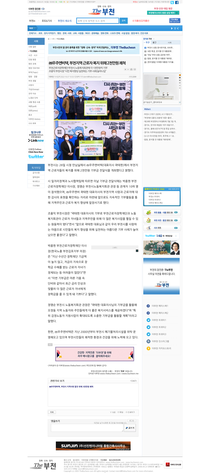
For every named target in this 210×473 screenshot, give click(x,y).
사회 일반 (32, 47)
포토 (40, 33)
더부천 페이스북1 (160, 306)
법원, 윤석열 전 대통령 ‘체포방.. (158, 59)
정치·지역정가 (49, 33)
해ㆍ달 (65, 2)
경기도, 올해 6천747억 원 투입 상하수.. (160, 129)
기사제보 (73, 2)
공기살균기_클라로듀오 (152, 102)
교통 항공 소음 (34, 102)
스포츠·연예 (115, 33)
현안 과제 (32, 64)
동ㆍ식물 (59, 2)
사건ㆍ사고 (32, 55)
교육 (75, 33)
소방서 (31, 85)
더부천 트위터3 (159, 334)
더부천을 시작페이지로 (86, 2)
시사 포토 (32, 123)
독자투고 (36, 181)
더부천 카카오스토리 (161, 348)
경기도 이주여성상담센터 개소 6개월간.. (160, 132)
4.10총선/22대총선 (140, 21)
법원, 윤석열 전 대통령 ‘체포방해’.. (158, 140)
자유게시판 (165, 2)
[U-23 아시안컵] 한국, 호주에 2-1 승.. (159, 136)
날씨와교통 (143, 2)
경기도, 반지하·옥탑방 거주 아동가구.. (159, 125)
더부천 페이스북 (155, 193)
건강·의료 (144, 33)
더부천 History (34, 119)
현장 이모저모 (34, 68)
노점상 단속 (33, 98)
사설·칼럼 (125, 33)
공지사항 (36, 173)
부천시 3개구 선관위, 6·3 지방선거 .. (159, 114)
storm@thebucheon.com (92, 77)
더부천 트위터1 (155, 200)
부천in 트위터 (154, 197)
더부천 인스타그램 (160, 341)
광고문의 (76, 460)
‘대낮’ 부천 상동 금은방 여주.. (157, 55)
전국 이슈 (32, 94)
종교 (30, 115)
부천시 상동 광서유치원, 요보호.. (159, 48)
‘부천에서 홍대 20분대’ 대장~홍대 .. (158, 118)
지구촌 (157, 2)
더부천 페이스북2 (156, 203)
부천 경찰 (32, 81)
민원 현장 (32, 60)
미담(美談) (33, 51)
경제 (64, 33)
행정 (59, 33)
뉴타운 (150, 2)
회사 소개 (67, 460)
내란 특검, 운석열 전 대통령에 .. (158, 51)
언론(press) (33, 111)
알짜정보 (36, 177)
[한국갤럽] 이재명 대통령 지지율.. (159, 62)
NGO (87, 33)
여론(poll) (32, 106)
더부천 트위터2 (159, 327)
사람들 (81, 33)
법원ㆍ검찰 (32, 77)
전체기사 (32, 33)
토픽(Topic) (33, 72)
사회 (69, 33)
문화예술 (95, 33)
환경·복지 (135, 33)
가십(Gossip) (33, 89)
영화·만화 (104, 33)
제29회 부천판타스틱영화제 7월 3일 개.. (160, 122)
